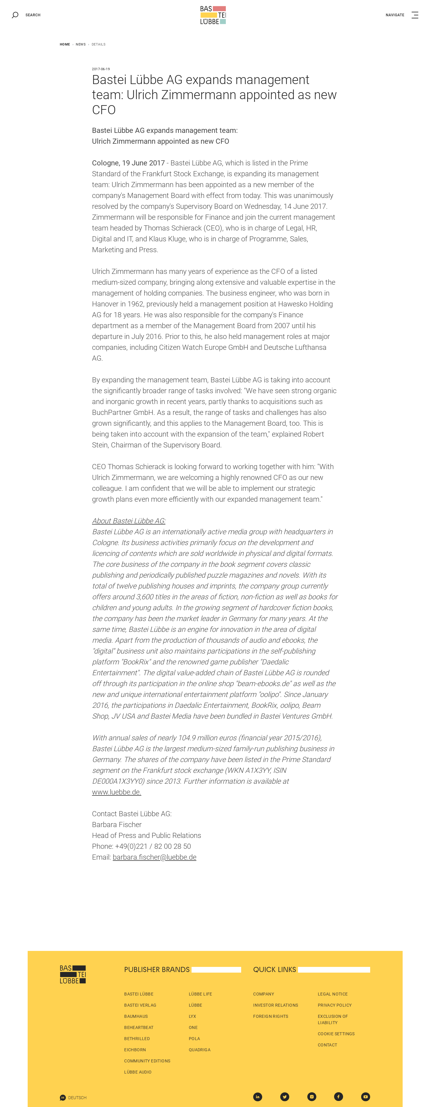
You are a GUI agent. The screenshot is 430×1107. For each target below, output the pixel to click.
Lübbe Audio (138, 1072)
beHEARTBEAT (138, 1027)
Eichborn (135, 1049)
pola (194, 1038)
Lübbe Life (200, 994)
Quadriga (199, 1049)
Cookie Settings (336, 1033)
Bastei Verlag (140, 1005)
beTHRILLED (137, 1038)
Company (263, 994)
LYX (192, 1016)
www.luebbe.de (116, 792)
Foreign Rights (270, 1016)
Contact (327, 1045)
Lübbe (195, 1005)
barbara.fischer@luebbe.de (154, 857)
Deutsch (73, 1098)
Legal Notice (333, 994)
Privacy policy (335, 1005)
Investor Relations (275, 1005)
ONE (193, 1027)
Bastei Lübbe (138, 994)
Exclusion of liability (333, 1019)
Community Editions (147, 1060)
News (81, 44)
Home (65, 44)
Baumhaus (136, 1016)
